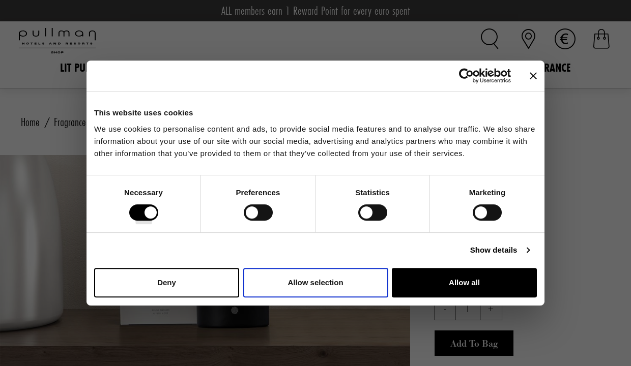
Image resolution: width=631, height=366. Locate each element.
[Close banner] (533, 75)
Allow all (464, 282)
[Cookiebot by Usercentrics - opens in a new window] (466, 75)
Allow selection (315, 282)
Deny (166, 282)
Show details (494, 250)
